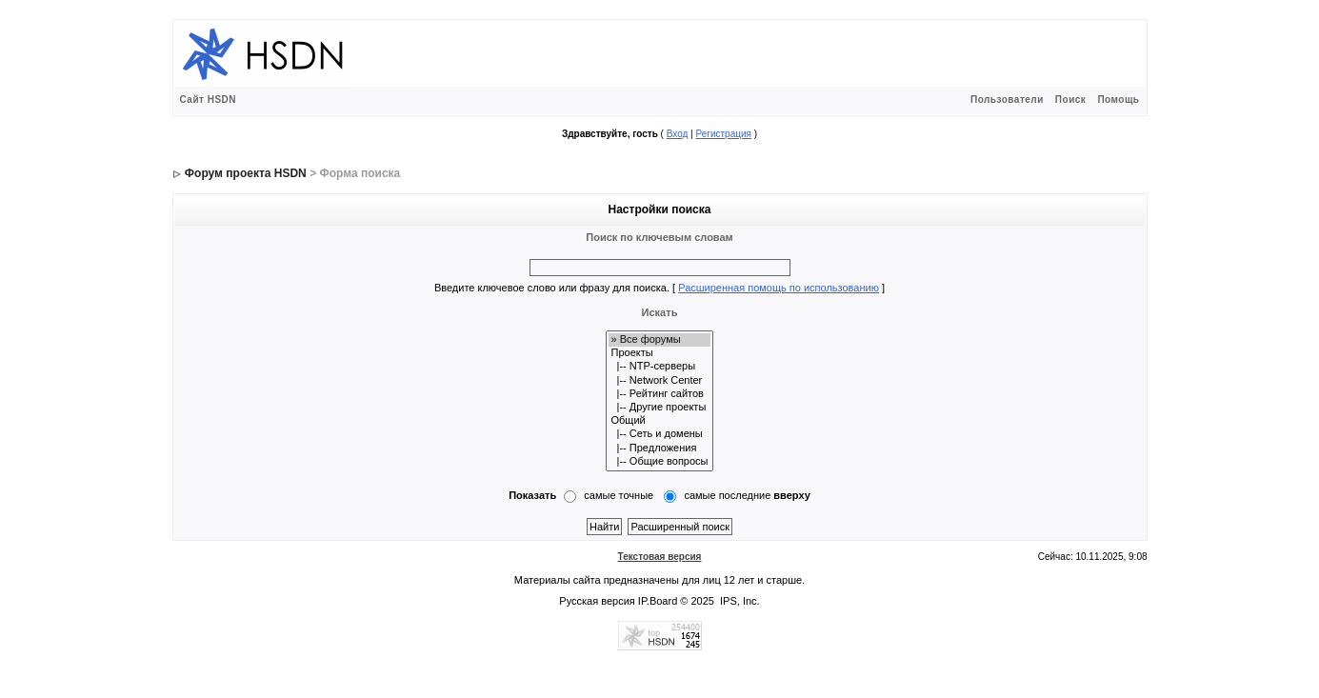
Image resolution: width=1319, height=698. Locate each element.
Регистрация (722, 134)
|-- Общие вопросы (659, 462)
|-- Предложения (659, 448)
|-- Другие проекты (659, 407)
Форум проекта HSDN (246, 173)
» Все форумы (659, 340)
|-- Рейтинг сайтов (659, 394)
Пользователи (1007, 99)
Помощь (1118, 99)
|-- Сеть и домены (659, 434)
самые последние (746, 495)
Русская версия (596, 601)
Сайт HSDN (208, 99)
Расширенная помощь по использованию (778, 287)
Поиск (1071, 99)
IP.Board (657, 601)
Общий (659, 421)
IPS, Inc (738, 601)
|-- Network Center (659, 381)
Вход (678, 134)
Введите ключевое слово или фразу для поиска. (551, 287)
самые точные (618, 495)
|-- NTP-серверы (659, 366)
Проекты (659, 353)
